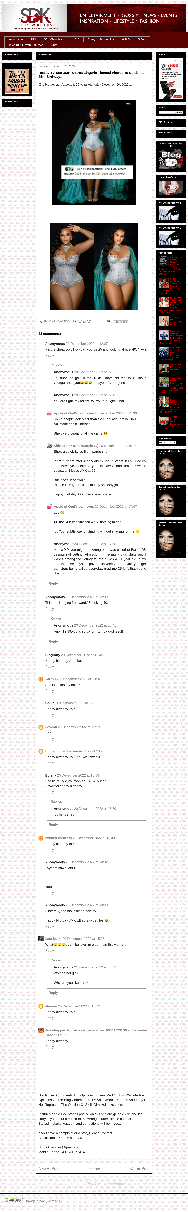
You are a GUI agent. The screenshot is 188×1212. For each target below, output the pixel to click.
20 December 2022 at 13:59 (95, 808)
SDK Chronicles (54, 39)
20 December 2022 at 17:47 (116, 506)
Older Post (140, 1168)
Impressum (16, 39)
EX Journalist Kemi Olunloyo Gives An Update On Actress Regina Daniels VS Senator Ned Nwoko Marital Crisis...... (171, 265)
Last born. (53, 939)
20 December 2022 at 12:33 (95, 372)
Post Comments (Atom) (104, 1183)
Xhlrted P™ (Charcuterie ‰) (76, 446)
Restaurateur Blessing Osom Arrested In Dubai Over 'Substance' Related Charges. (171, 337)
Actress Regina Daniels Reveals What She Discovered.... (171, 423)
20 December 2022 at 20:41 (95, 625)
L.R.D (75, 39)
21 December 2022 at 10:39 (95, 967)
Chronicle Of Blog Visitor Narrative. (175, 367)
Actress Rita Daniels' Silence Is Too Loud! (176, 320)
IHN (33, 39)
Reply (49, 355)
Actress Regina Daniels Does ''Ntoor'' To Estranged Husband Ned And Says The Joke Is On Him (170, 404)
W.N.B (126, 39)
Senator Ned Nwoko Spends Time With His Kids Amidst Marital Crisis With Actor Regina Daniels (171, 385)
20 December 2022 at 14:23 (87, 905)
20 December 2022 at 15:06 (83, 939)
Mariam (51, 1006)
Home (94, 1168)
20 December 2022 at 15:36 (116, 413)
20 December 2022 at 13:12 (79, 727)
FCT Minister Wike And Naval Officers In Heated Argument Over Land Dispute (171, 354)
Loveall (51, 727)
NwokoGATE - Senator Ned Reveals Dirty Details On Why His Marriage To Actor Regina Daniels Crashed (171, 305)
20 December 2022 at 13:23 (83, 751)
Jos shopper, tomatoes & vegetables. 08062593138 (86, 1030)
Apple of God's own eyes (74, 413)
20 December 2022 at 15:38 (120, 446)
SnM (54, 44)
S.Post (142, 39)
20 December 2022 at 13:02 (80, 679)
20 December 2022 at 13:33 (78, 775)
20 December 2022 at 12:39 (87, 597)
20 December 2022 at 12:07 (87, 344)
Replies (56, 365)
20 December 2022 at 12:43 (95, 395)
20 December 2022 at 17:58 (95, 544)
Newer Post (49, 1168)
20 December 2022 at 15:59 (79, 1006)
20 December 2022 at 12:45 (82, 655)
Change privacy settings (42, 1201)
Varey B (51, 679)
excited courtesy (58, 838)
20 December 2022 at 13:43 (94, 838)
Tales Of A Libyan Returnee (26, 44)
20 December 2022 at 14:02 (87, 862)
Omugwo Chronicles (101, 39)
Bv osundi (53, 751)
